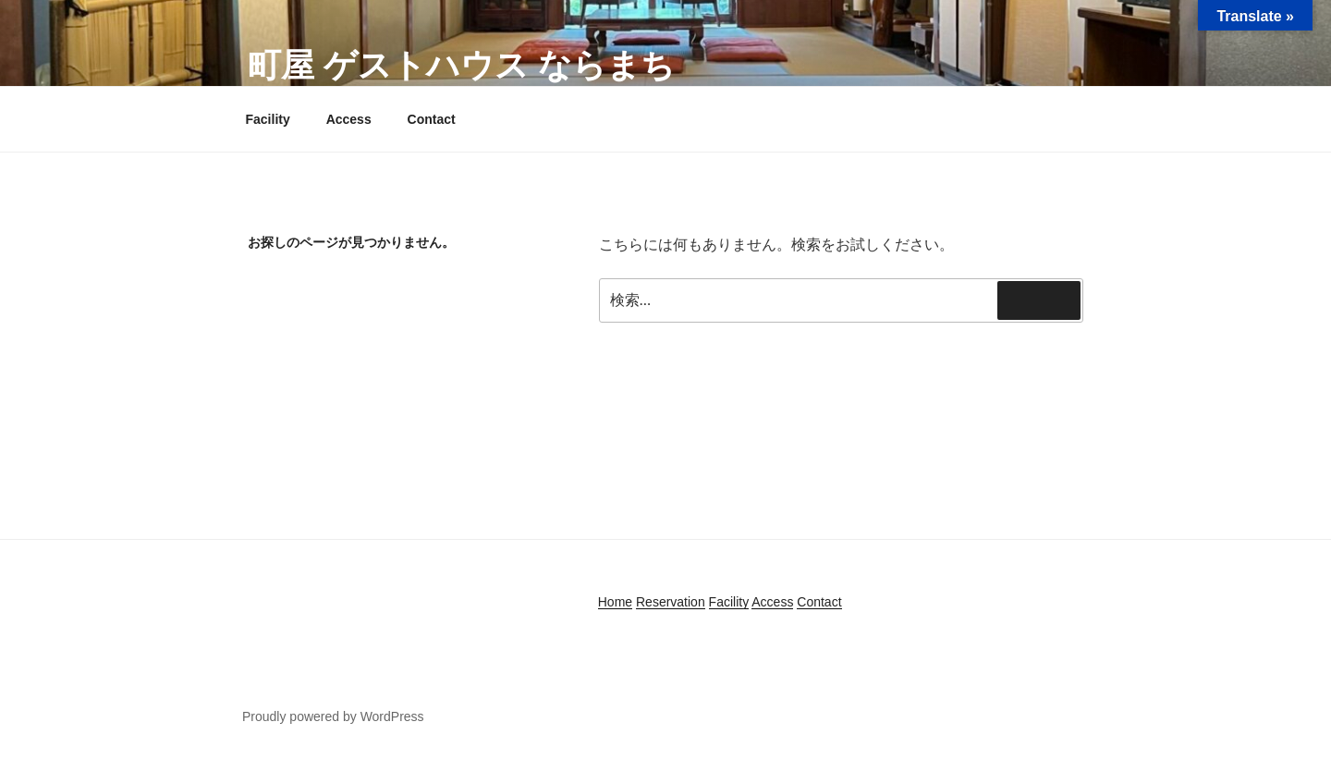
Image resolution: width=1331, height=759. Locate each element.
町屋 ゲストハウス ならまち (461, 65)
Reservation (670, 601)
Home (615, 601)
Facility (268, 119)
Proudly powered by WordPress (333, 716)
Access (349, 119)
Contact (432, 119)
